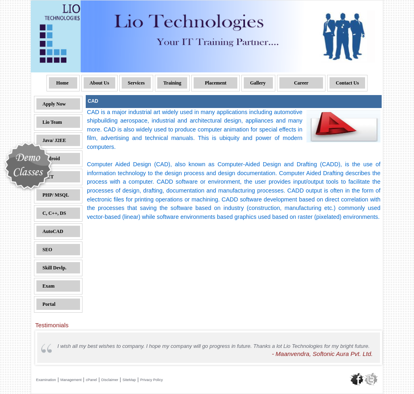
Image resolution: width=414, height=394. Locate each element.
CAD (93, 101)
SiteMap (129, 380)
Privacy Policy (151, 380)
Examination (46, 380)
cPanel (91, 380)
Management (71, 380)
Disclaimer (109, 380)
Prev (41, 347)
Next (369, 347)
